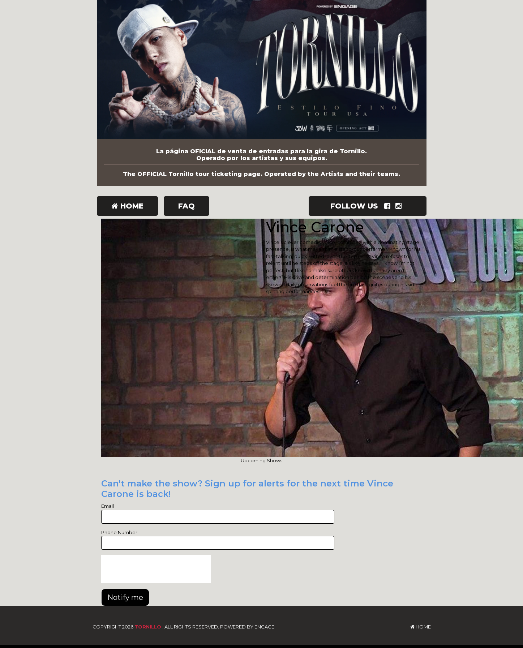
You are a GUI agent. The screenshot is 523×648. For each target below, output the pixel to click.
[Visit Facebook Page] (388, 206)
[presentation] (156, 569)
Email (107, 506)
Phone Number (119, 532)
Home (127, 206)
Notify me (125, 597)
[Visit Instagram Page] (399, 206)
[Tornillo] (261, 69)
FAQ (186, 206)
